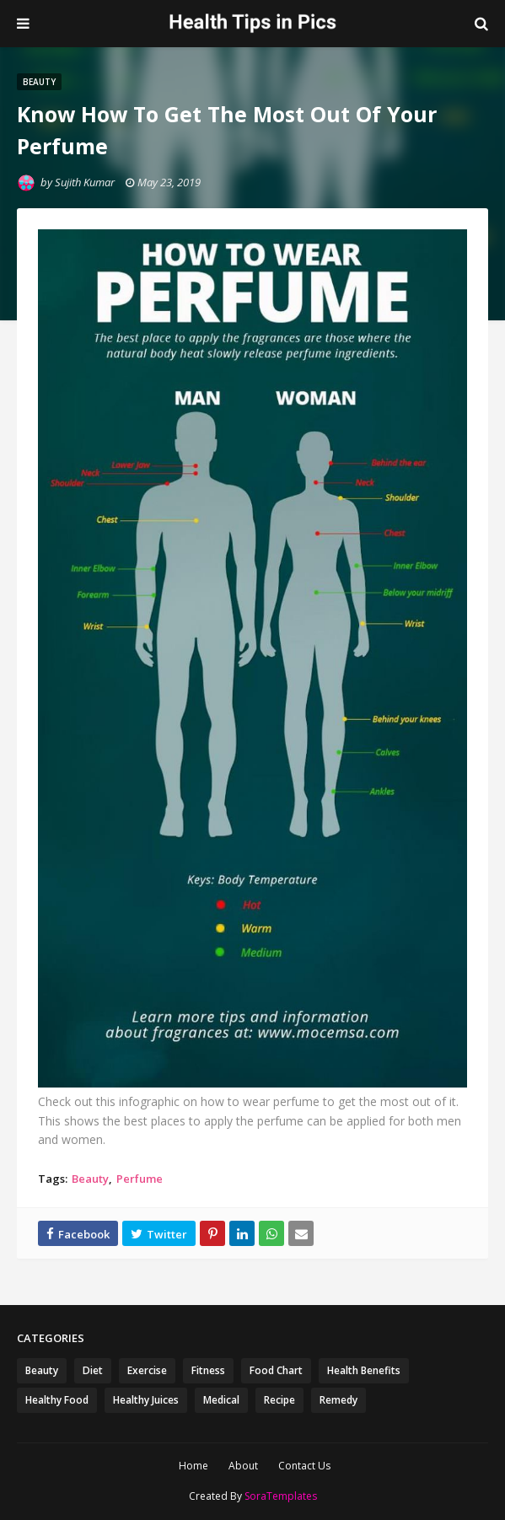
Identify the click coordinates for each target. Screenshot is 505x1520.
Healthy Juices (146, 1400)
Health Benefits (363, 1370)
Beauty (90, 1178)
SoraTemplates (280, 1496)
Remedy (338, 1400)
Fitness (208, 1370)
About (243, 1465)
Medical (221, 1400)
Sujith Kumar (85, 182)
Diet (93, 1370)
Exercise (147, 1370)
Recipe (279, 1400)
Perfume (139, 1178)
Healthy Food (57, 1400)
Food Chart (276, 1370)
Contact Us (304, 1465)
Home (193, 1465)
